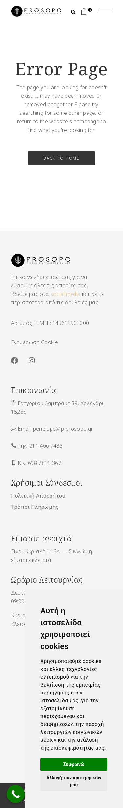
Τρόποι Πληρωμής (35, 506)
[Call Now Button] (16, 794)
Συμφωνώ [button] (74, 764)
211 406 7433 (46, 445)
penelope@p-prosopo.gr (63, 428)
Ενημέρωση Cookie (34, 342)
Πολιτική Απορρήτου (38, 495)
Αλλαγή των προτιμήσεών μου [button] (73, 781)
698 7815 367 (44, 462)
